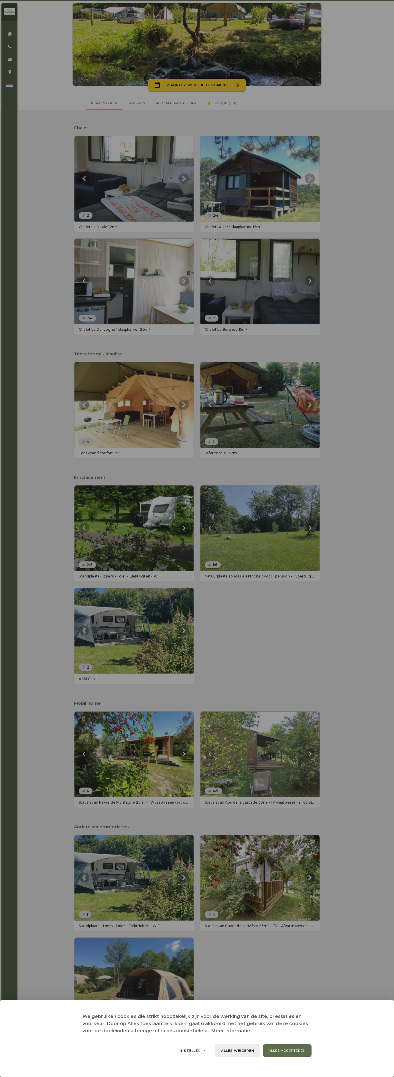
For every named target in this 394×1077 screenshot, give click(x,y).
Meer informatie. (231, 1030)
